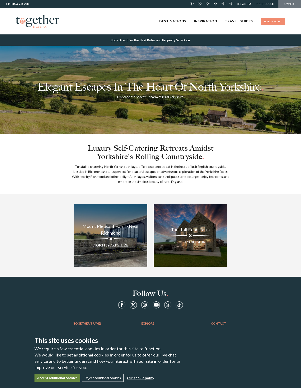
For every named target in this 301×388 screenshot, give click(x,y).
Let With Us (244, 3)
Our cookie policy (140, 378)
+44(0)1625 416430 (17, 3)
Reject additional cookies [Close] (103, 378)
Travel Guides (240, 21)
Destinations (174, 21)
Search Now (273, 21)
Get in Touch (265, 3)
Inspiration (207, 21)
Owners (289, 3)
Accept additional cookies (57, 378)
